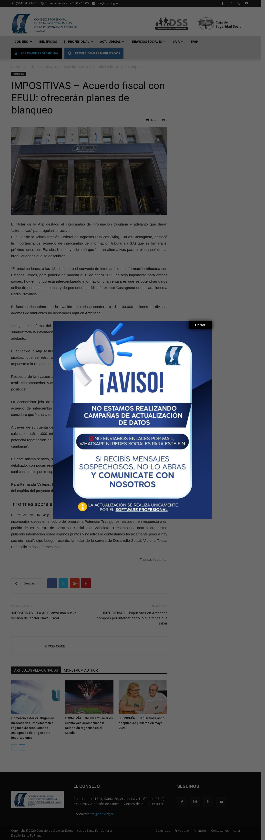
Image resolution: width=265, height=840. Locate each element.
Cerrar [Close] (200, 325)
